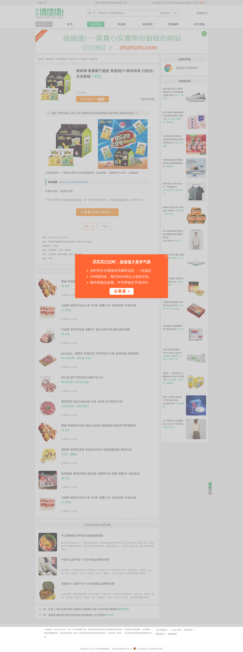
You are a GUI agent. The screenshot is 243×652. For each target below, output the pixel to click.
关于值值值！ (162, 630)
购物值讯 (172, 634)
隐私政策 (160, 634)
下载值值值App (55, 636)
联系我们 (188, 630)
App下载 (176, 630)
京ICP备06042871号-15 (122, 649)
